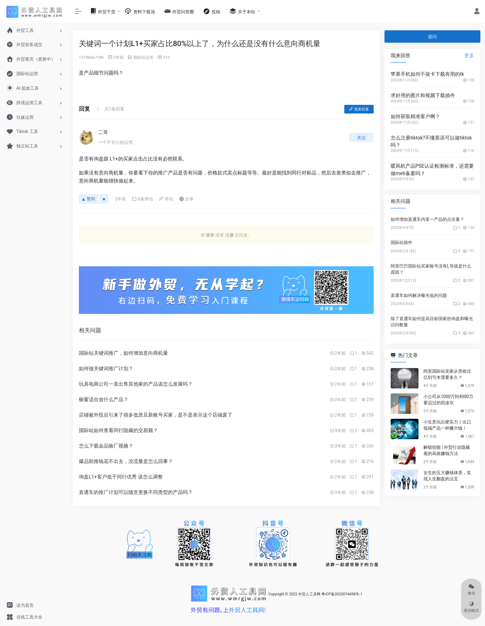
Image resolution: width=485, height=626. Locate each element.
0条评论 (142, 198)
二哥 (103, 132)
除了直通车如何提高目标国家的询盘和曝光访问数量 (432, 321)
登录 (210, 235)
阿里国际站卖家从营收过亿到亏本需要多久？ (447, 374)
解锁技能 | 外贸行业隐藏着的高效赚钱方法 (446, 450)
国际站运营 (143, 57)
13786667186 (91, 57)
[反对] (104, 199)
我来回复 (359, 109)
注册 (229, 235)
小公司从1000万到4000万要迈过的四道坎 (448, 399)
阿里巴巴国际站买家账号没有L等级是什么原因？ (431, 269)
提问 (432, 36)
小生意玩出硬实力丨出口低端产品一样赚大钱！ (447, 425)
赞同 (88, 198)
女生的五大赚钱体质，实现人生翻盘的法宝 (447, 475)
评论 (166, 198)
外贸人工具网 (309, 594)
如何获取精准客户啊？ (415, 116)
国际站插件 (401, 242)
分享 (186, 198)
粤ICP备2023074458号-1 (341, 594)
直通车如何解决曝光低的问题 (419, 295)
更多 (469, 55)
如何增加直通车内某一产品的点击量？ (427, 219)
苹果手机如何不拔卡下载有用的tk (427, 74)
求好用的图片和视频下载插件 (423, 95)
